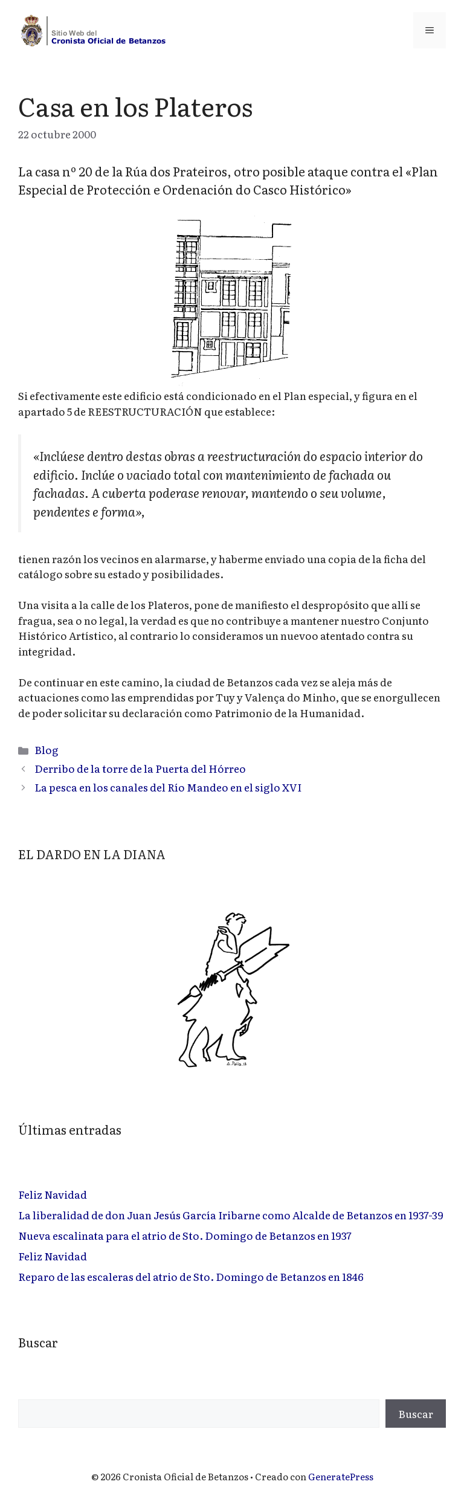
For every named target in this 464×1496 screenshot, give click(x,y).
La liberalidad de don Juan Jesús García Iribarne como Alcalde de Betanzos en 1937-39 (230, 1214)
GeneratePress (340, 1476)
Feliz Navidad (52, 1194)
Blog (46, 749)
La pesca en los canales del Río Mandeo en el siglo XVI (167, 787)
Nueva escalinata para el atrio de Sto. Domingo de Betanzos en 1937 (185, 1235)
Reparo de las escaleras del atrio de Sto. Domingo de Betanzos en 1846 (191, 1276)
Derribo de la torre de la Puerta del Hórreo (140, 768)
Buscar (415, 1413)
